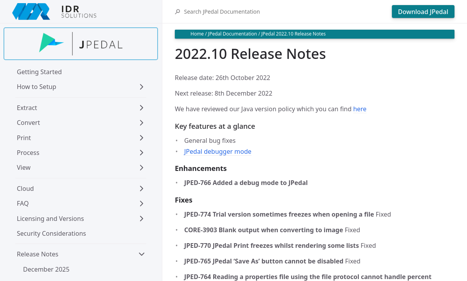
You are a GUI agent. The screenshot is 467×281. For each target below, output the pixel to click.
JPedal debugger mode (217, 151)
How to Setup (36, 86)
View (24, 167)
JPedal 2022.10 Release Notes (293, 33)
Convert (28, 122)
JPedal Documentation (232, 33)
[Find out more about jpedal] (81, 43)
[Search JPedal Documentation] (285, 11)
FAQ (23, 203)
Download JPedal (423, 11)
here (359, 109)
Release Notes (37, 254)
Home (197, 33)
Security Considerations (51, 233)
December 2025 (46, 269)
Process (28, 152)
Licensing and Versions (50, 218)
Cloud (25, 188)
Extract (27, 107)
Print (24, 137)
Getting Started (39, 72)
